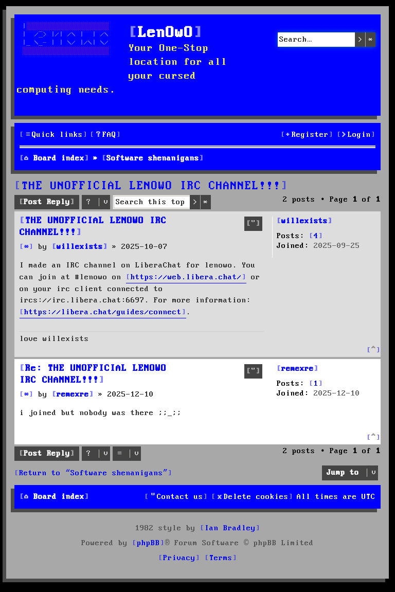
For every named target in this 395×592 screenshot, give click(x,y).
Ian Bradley (230, 528)
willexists (304, 221)
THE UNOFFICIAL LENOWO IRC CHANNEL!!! (151, 186)
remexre (297, 369)
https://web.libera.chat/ (186, 277)
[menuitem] (105, 135)
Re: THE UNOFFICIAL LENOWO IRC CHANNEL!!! (93, 374)
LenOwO (165, 33)
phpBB (148, 543)
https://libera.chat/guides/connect (103, 312)
